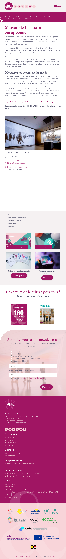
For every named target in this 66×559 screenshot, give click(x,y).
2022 (8, 494)
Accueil (8, 16)
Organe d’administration (18, 489)
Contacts (10, 456)
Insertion (10, 440)
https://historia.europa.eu (16, 167)
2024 (20, 494)
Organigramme (13, 453)
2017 (34, 492)
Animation (11, 443)
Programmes (19, 16)
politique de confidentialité (33, 378)
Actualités (12, 224)
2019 (45, 492)
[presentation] (24, 386)
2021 (56, 492)
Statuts (9, 487)
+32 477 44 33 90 (12, 418)
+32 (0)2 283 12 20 (13, 161)
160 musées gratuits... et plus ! (38, 16)
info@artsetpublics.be (15, 421)
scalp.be (52, 556)
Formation (11, 438)
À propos (10, 484)
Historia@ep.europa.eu (15, 163)
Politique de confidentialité (20, 556)
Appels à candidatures (17, 215)
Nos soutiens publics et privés (20, 464)
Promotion (11, 445)
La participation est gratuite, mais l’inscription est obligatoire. (31, 102)
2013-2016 (27, 492)
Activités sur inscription (17, 218)
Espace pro (11, 497)
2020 (51, 492)
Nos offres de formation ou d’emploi (23, 474)
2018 (40, 492)
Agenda (11, 227)
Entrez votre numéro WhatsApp (21, 370)
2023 (14, 494)
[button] (51, 6)
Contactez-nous (14, 221)
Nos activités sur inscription (19, 476)
